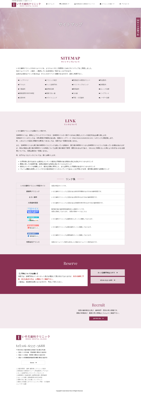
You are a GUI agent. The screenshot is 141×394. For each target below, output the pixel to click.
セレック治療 (104, 89)
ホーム (50, 4)
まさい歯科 (33, 197)
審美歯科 (76, 89)
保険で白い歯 (50, 93)
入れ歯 (75, 93)
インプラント (104, 93)
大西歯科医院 (33, 203)
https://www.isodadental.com (83, 138)
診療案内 (64, 4)
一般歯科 (22, 89)
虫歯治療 (28, 375)
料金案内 (103, 80)
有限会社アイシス (33, 242)
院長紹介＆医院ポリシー (85, 4)
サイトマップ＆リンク (81, 84)
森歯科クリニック (33, 191)
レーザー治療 (104, 97)
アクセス (124, 4)
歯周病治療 (50, 89)
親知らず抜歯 (22, 381)
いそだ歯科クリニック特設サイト (33, 186)
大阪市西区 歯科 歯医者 (26, 368)
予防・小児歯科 (78, 97)
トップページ (23, 80)
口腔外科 (22, 97)
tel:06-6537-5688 (30, 345)
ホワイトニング (51, 97)
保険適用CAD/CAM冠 (26, 93)
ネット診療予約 (51, 84)
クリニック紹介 (107, 4)
